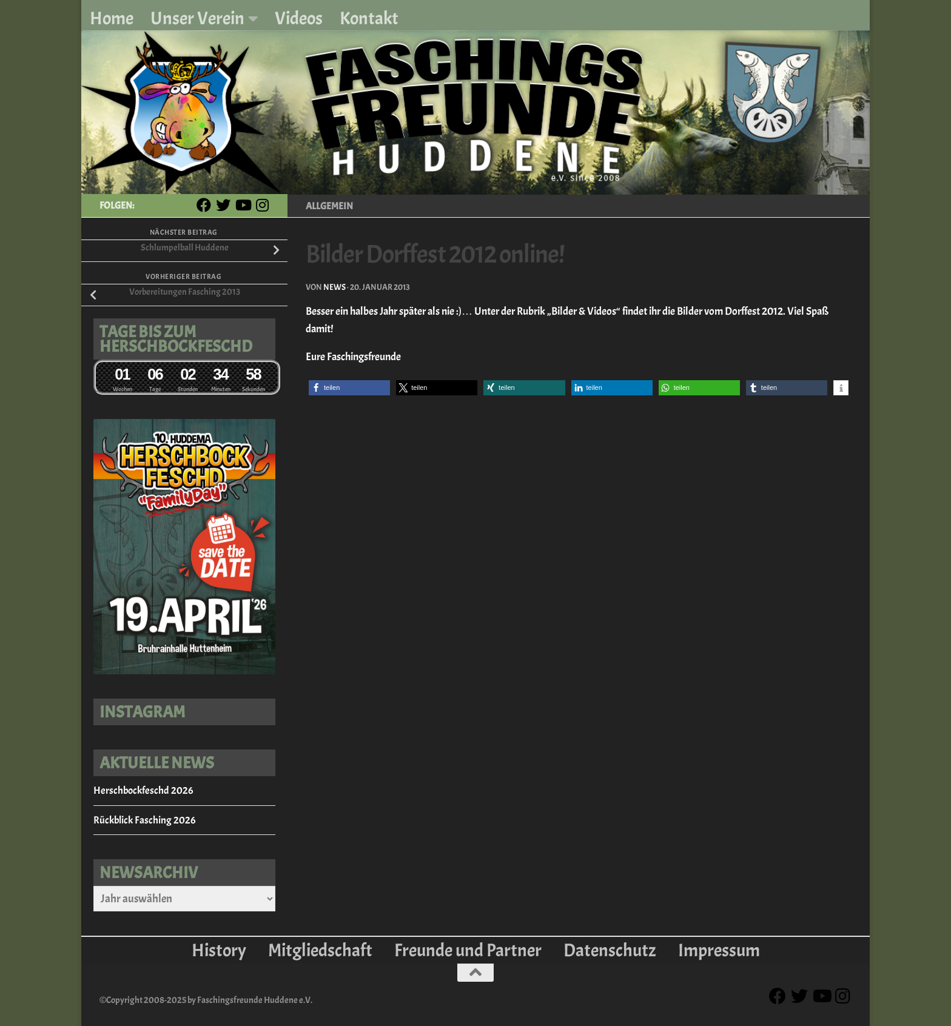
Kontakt (369, 18)
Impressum (719, 950)
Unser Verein (197, 18)
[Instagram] (262, 205)
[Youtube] (242, 205)
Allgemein (329, 206)
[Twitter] (223, 205)
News (334, 287)
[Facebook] (204, 205)
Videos (299, 18)
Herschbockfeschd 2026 (143, 790)
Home (111, 18)
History (219, 950)
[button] (349, 387)
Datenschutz (609, 950)
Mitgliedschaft (320, 950)
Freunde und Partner (468, 950)
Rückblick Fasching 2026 (144, 820)
